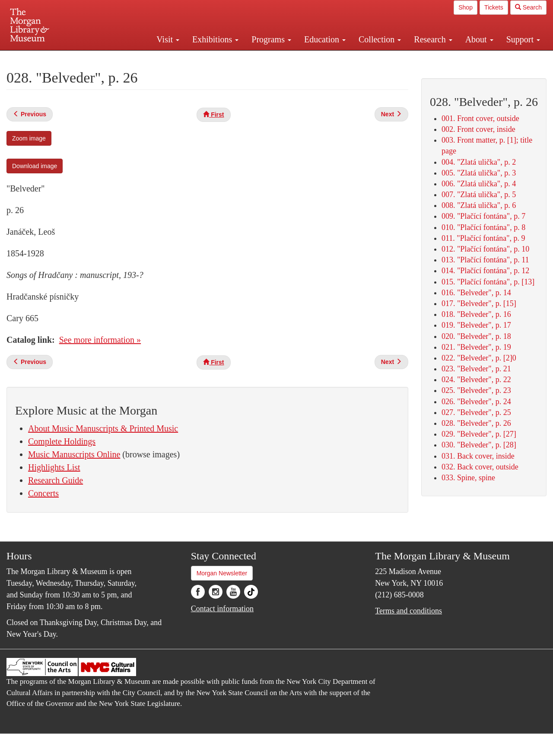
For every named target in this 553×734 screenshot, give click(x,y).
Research (433, 39)
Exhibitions (215, 39)
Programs (271, 39)
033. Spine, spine (468, 477)
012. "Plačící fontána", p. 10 (485, 249)
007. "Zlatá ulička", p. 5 (479, 194)
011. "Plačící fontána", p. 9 (483, 238)
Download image (34, 166)
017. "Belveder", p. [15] (479, 303)
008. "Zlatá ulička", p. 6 (479, 205)
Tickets (493, 7)
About (479, 39)
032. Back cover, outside (480, 467)
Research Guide (55, 480)
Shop (465, 7)
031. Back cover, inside (478, 456)
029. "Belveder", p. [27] (479, 434)
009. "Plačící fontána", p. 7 (483, 216)
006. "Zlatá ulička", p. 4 (479, 183)
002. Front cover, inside (478, 129)
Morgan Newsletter (222, 573)
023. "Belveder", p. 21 (476, 368)
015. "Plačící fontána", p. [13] (488, 282)
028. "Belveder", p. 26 (476, 423)
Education (325, 39)
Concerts (43, 493)
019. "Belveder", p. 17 (476, 325)
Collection (380, 39)
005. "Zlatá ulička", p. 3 (479, 173)
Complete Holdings (61, 441)
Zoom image (29, 138)
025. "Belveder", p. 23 (476, 390)
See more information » (100, 340)
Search (528, 7)
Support (523, 39)
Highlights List (54, 467)
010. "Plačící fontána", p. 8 (483, 227)
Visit (167, 39)
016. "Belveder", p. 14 (476, 292)
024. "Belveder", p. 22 (476, 379)
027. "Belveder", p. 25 (476, 412)
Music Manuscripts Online (74, 454)
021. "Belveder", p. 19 (476, 347)
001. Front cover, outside (480, 118)
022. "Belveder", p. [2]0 (479, 358)
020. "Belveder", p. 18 (476, 336)
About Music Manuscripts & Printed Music (103, 428)
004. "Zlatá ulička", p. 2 (479, 162)
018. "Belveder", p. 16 (476, 314)
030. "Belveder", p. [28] (479, 444)
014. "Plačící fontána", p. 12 (485, 270)
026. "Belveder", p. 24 (476, 401)
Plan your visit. (173, 58)
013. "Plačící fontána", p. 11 (485, 259)
